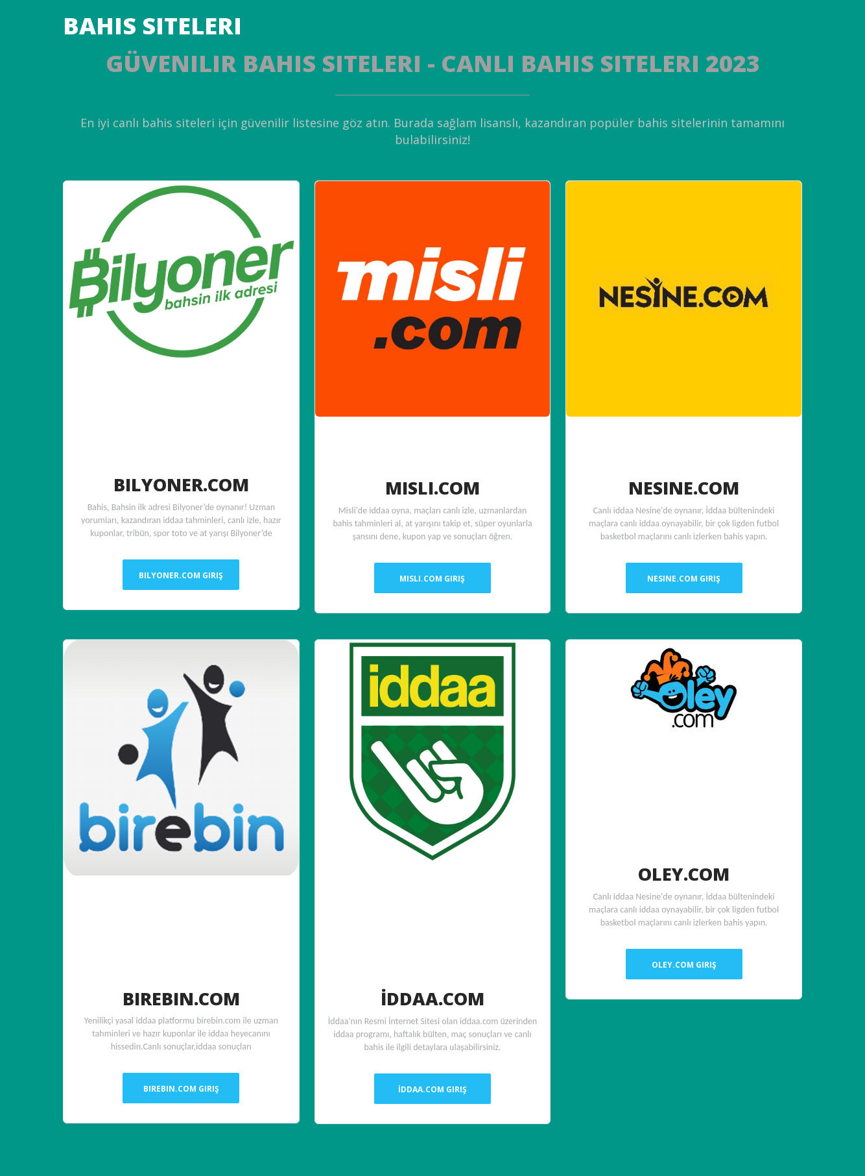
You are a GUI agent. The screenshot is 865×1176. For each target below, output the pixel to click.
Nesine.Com (683, 487)
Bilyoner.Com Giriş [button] (181, 575)
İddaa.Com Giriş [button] (432, 1089)
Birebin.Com (181, 997)
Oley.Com (683, 873)
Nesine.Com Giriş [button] (683, 578)
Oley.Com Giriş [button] (684, 964)
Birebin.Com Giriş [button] (181, 1088)
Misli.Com (432, 487)
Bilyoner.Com (181, 483)
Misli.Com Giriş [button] (432, 578)
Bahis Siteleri (152, 26)
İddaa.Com (432, 997)
